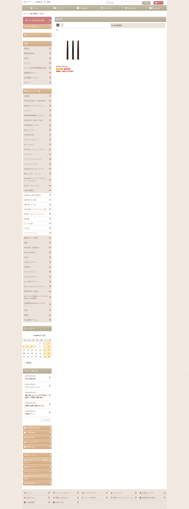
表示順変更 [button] (116, 25)
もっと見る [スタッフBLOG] (45, 420)
